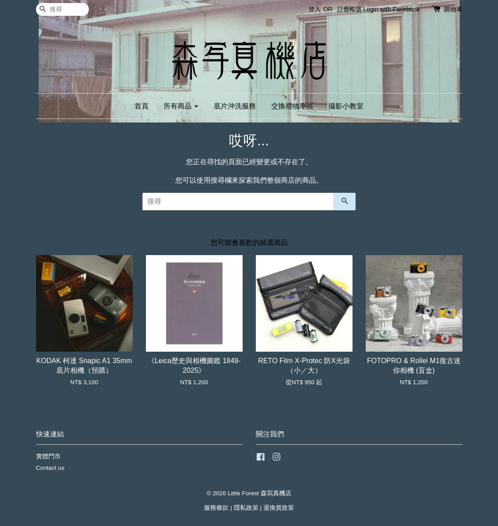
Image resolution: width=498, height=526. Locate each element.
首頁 (141, 106)
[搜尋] (62, 9)
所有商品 (181, 106)
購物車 (453, 9)
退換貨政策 (278, 507)
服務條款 (216, 507)
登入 (315, 9)
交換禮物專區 (292, 106)
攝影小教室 (346, 106)
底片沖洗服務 (235, 106)
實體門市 (48, 456)
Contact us (50, 468)
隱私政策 (246, 507)
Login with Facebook (391, 9)
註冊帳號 (349, 9)
